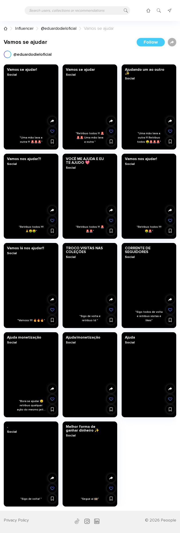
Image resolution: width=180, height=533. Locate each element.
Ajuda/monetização (83, 337)
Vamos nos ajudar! (141, 158)
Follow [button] (151, 42)
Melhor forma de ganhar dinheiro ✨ (82, 428)
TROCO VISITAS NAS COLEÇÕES (84, 249)
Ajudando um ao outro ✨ (144, 71)
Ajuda (130, 337)
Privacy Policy (16, 520)
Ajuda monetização (24, 337)
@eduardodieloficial (58, 28)
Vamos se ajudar (80, 69)
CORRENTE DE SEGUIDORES (137, 249)
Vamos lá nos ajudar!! (25, 248)
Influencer (24, 28)
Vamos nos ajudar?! (24, 158)
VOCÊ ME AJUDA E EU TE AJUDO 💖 (85, 160)
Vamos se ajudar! (22, 69)
